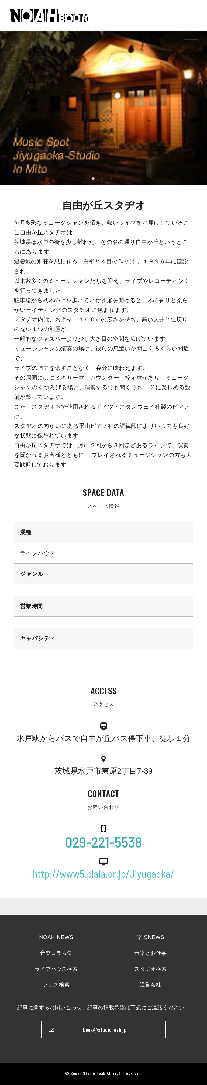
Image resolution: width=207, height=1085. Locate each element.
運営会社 (150, 984)
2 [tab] (102, 178)
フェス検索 (56, 984)
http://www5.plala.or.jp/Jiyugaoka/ (103, 873)
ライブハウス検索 (56, 969)
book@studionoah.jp (105, 1030)
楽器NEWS (150, 937)
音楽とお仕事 (150, 953)
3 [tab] (111, 178)
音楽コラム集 (56, 953)
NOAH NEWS (56, 937)
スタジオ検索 (150, 969)
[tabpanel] (103, 107)
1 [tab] (93, 178)
